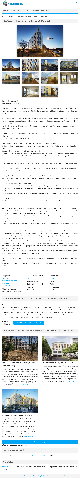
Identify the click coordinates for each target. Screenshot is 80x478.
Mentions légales (20, 476)
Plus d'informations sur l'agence (29, 323)
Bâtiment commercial (10, 281)
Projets (10, 17)
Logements (6, 286)
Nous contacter (60, 476)
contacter (70, 456)
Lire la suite (24, 384)
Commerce (6, 278)
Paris (52, 278)
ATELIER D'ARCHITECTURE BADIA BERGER (32, 17)
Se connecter (73, 3)
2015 (29, 278)
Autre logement (7, 283)
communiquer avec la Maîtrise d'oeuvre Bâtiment (31, 456)
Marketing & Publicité (41, 476)
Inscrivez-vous (7, 467)
